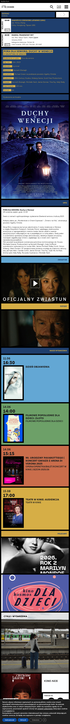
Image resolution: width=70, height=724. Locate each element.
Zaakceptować (9, 720)
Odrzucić (23, 720)
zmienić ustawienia (45, 709)
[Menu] (66, 6)
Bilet (7, 30)
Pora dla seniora (27, 58)
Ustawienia (35, 720)
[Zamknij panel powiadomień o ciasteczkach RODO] (44, 720)
